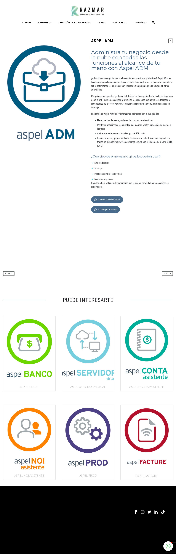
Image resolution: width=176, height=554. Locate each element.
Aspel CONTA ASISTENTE (146, 386)
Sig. (168, 273)
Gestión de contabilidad (75, 22)
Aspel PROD (88, 475)
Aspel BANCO (29, 387)
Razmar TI (120, 22)
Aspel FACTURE (147, 475)
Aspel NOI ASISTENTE (29, 475)
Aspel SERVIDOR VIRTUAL (88, 386)
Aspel (102, 22)
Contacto (141, 22)
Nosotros (46, 22)
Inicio (27, 22)
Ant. (8, 273)
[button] (168, 546)
